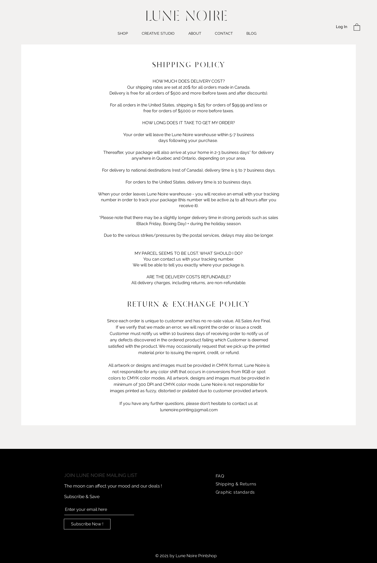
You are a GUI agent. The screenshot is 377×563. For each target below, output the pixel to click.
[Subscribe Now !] (87, 524)
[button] (357, 27)
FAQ (220, 476)
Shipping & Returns (236, 483)
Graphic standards (235, 492)
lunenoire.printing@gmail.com (189, 409)
